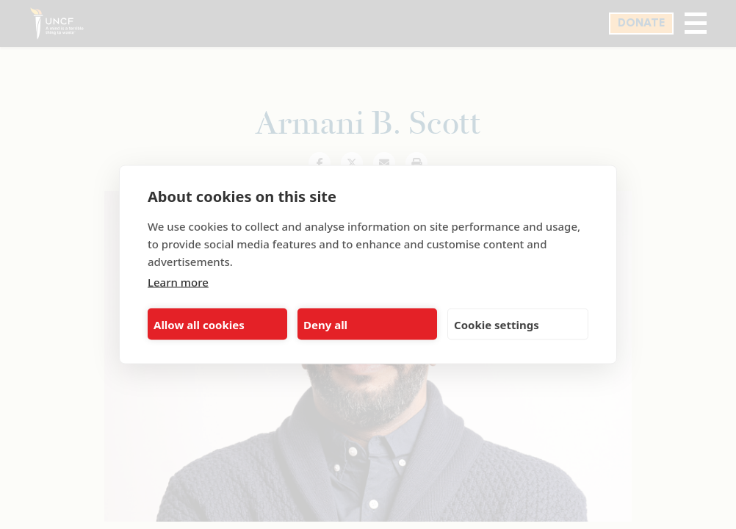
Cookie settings (496, 324)
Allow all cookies (199, 324)
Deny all (325, 324)
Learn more (178, 282)
